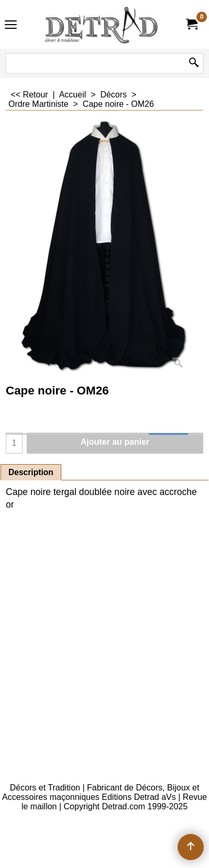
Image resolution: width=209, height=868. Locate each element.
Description (30, 472)
